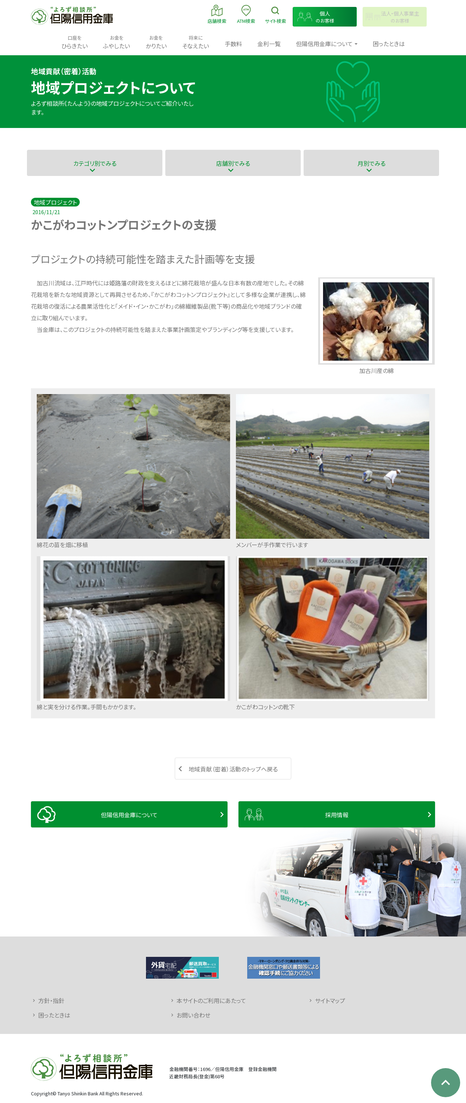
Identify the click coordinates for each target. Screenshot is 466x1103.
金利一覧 (269, 43)
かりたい (156, 42)
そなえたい (195, 42)
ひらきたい (74, 42)
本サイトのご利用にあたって (211, 1000)
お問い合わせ (193, 1015)
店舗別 (233, 163)
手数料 (233, 43)
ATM (246, 14)
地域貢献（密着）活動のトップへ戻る (233, 769)
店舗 (217, 14)
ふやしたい (116, 42)
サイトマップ (330, 1000)
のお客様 (324, 16)
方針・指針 (51, 1000)
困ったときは (389, 43)
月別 (372, 163)
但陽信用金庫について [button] (324, 43)
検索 (275, 14)
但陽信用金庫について (129, 814)
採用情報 (336, 814)
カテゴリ (94, 163)
